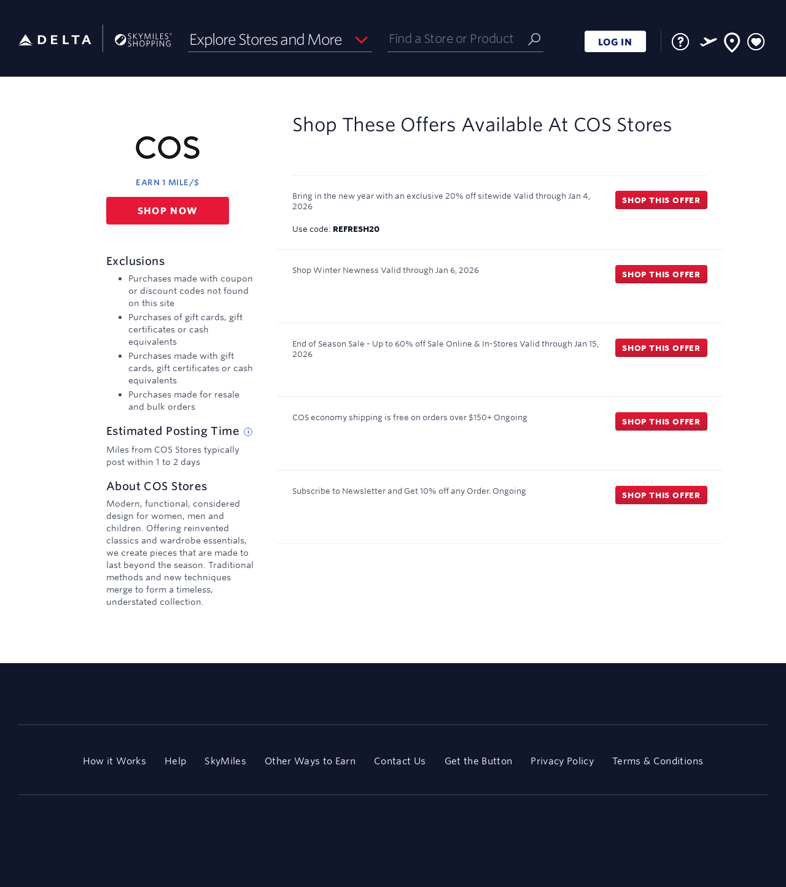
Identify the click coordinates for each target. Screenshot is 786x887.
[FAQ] (680, 41)
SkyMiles (225, 761)
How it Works (114, 761)
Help (175, 761)
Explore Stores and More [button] (265, 39)
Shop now (168, 211)
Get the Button (479, 761)
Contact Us (400, 761)
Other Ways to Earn (310, 761)
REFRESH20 (356, 229)
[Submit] (534, 38)
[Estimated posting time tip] (248, 432)
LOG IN (615, 42)
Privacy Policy (562, 761)
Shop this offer (661, 200)
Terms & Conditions (657, 761)
